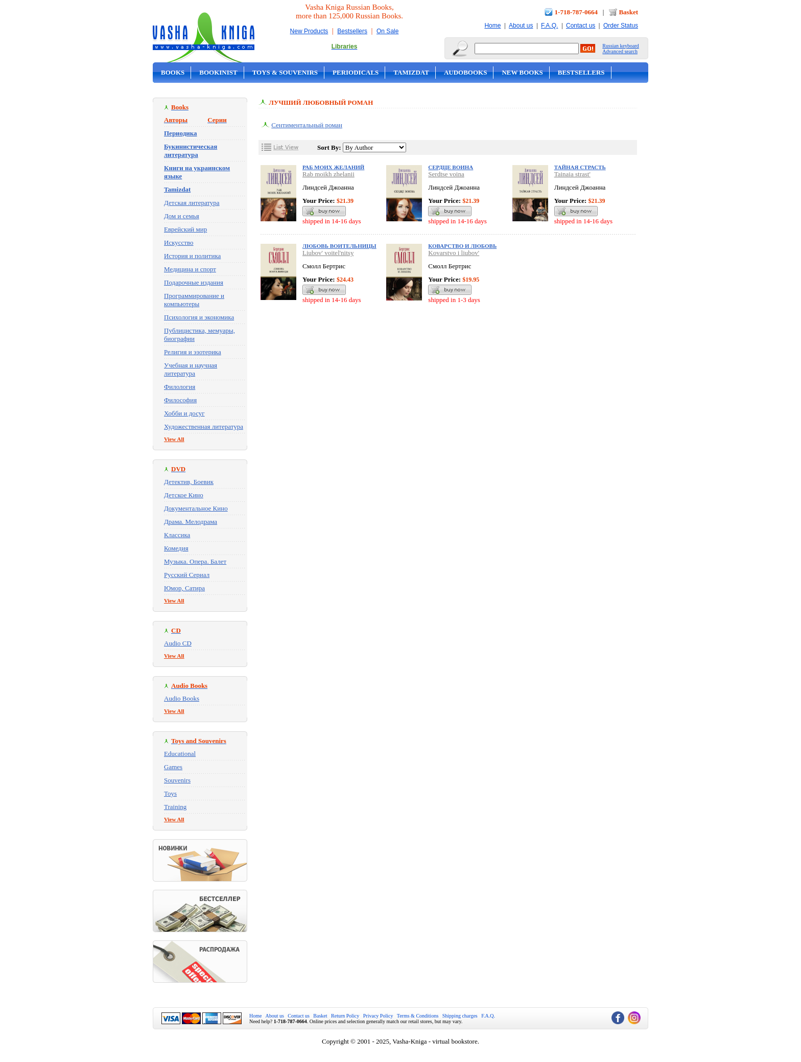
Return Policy (345, 1016)
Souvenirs (177, 780)
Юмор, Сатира (184, 588)
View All (174, 439)
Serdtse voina (446, 174)
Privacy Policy (378, 1016)
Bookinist (218, 72)
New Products (309, 31)
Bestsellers (352, 31)
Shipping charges (460, 1016)
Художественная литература (203, 426)
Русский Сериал (186, 575)
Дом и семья (181, 216)
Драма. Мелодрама (190, 521)
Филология (179, 386)
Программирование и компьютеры (194, 300)
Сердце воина (450, 167)
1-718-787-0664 (576, 12)
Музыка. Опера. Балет (195, 561)
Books (172, 72)
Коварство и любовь (462, 246)
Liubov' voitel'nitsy (328, 253)
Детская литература (192, 202)
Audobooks (465, 72)
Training (175, 807)
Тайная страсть (580, 167)
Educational (180, 753)
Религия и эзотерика (192, 352)
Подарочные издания (193, 282)
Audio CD (178, 643)
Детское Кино (183, 495)
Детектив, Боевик (189, 482)
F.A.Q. (549, 25)
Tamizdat (411, 72)
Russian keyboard (620, 46)
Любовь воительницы (339, 246)
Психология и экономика (199, 317)
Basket (628, 12)
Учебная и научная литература (190, 369)
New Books (522, 72)
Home (492, 25)
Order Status (620, 25)
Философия (180, 400)
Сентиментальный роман (306, 125)
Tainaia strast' (572, 174)
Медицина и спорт (190, 269)
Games (173, 767)
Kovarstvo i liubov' (453, 253)
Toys (170, 793)
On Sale (387, 31)
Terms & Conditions (418, 1016)
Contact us (580, 25)
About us (521, 25)
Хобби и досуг (184, 413)
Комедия (176, 548)
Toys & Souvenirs (285, 72)
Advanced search (620, 51)
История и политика (192, 256)
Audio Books (181, 698)
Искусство (179, 242)
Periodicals (356, 72)
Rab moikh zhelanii (328, 174)
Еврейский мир (185, 229)
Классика (177, 535)
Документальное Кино (196, 508)
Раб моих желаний (333, 167)
